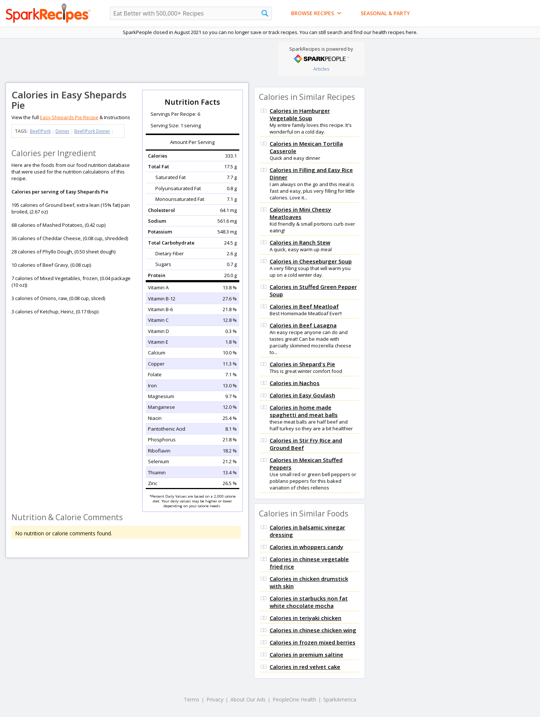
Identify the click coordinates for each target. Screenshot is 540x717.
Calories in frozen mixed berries (312, 642)
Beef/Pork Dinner (92, 131)
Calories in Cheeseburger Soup (311, 261)
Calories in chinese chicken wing (313, 630)
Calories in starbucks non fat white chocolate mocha (309, 602)
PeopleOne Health (294, 699)
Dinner (62, 131)
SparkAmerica (339, 699)
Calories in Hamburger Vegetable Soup (300, 114)
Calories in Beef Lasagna (303, 325)
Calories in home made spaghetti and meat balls (304, 411)
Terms (191, 699)
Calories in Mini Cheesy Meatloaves (300, 213)
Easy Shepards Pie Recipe (69, 117)
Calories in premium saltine (306, 654)
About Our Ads (248, 699)
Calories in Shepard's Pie (302, 364)
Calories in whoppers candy (306, 547)
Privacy (214, 699)
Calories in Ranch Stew (300, 242)
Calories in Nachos (295, 383)
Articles (321, 68)
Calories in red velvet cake (305, 666)
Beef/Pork (40, 131)
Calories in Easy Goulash (302, 395)
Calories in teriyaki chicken (305, 618)
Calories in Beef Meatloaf (304, 306)
